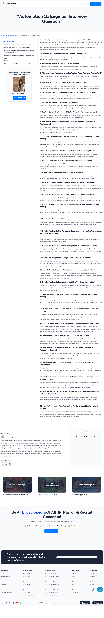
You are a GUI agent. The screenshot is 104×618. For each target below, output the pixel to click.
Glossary (3, 584)
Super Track (26, 592)
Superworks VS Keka (51, 573)
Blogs (2, 581)
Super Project (27, 579)
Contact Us (93, 576)
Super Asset (26, 589)
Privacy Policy (4, 587)
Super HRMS (26, 573)
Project (74, 579)
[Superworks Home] (9, 5)
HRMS (73, 576)
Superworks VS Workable (52, 576)
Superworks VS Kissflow (51, 592)
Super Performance (28, 595)
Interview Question (7, 35)
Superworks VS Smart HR (52, 589)
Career (92, 579)
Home (3, 573)
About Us (92, 573)
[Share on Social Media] (2, 464)
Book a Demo (95, 4)
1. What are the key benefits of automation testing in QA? (19, 44)
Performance (75, 589)
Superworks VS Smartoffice (52, 584)
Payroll (73, 581)
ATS (73, 584)
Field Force (75, 592)
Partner (92, 581)
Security (3, 589)
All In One (74, 573)
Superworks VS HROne (51, 595)
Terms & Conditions (6, 592)
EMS (73, 587)
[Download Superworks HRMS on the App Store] (85, 602)
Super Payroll (26, 576)
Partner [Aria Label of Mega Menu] (61, 4)
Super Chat (26, 581)
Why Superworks (5, 576)
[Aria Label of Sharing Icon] (2, 602)
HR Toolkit (4, 579)
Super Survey (27, 584)
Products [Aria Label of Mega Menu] (36, 4)
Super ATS (26, 587)
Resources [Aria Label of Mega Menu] (45, 4)
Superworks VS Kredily (51, 579)
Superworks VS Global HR (52, 587)
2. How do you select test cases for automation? (17, 47)
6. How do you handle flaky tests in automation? (17, 64)
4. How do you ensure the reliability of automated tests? (19, 55)
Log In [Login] (85, 4)
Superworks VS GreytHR (51, 581)
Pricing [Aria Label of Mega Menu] (54, 4)
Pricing (92, 584)
